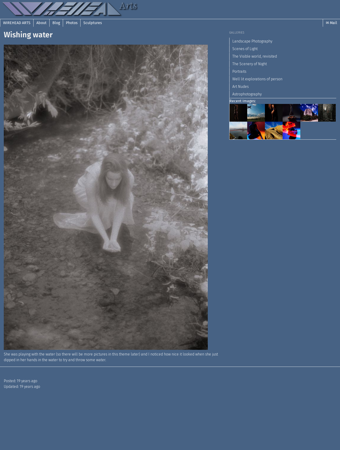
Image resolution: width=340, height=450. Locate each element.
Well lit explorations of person (257, 79)
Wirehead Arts (16, 23)
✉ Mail (331, 23)
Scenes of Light (245, 49)
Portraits (239, 71)
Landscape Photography (252, 41)
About (41, 23)
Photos (71, 23)
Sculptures (92, 23)
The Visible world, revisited (254, 56)
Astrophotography (247, 94)
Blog (56, 23)
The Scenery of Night (249, 64)
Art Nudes (240, 86)
